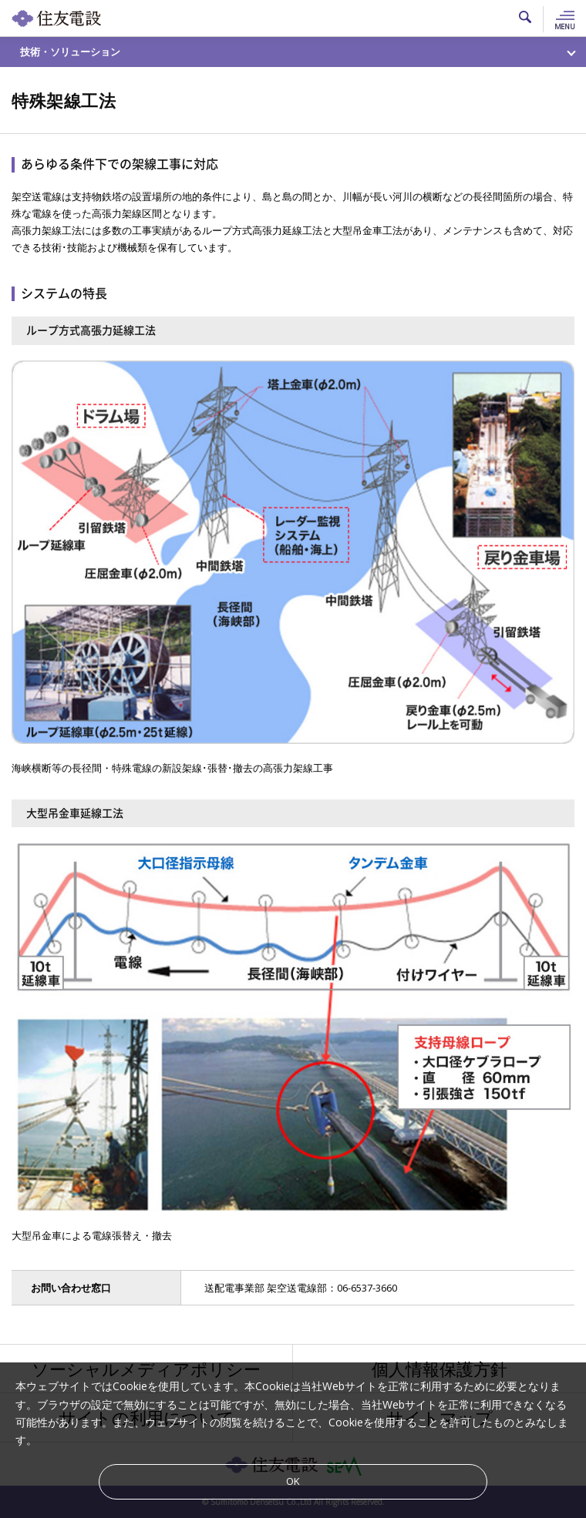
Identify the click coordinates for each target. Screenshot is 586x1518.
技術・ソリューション (70, 52)
